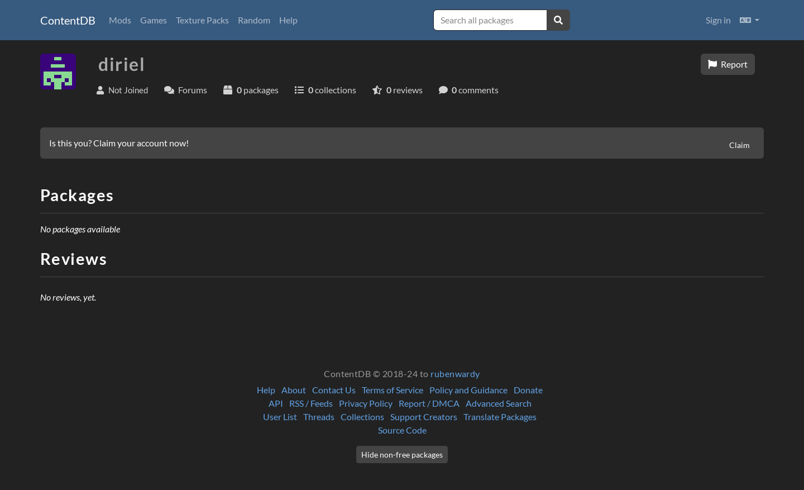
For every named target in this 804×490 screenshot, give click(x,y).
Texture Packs (202, 20)
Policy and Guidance (468, 389)
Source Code (402, 430)
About (293, 389)
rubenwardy (455, 373)
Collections (362, 416)
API (276, 403)
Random (254, 20)
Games (153, 20)
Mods (120, 20)
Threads (318, 416)
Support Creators (423, 416)
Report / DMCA (429, 403)
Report (728, 64)
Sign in (718, 20)
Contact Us (334, 389)
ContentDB (67, 20)
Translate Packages (500, 416)
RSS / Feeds (311, 403)
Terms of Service (392, 389)
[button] (749, 20)
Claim (739, 145)
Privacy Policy (366, 403)
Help (288, 20)
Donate (528, 389)
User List (280, 416)
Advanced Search (499, 403)
